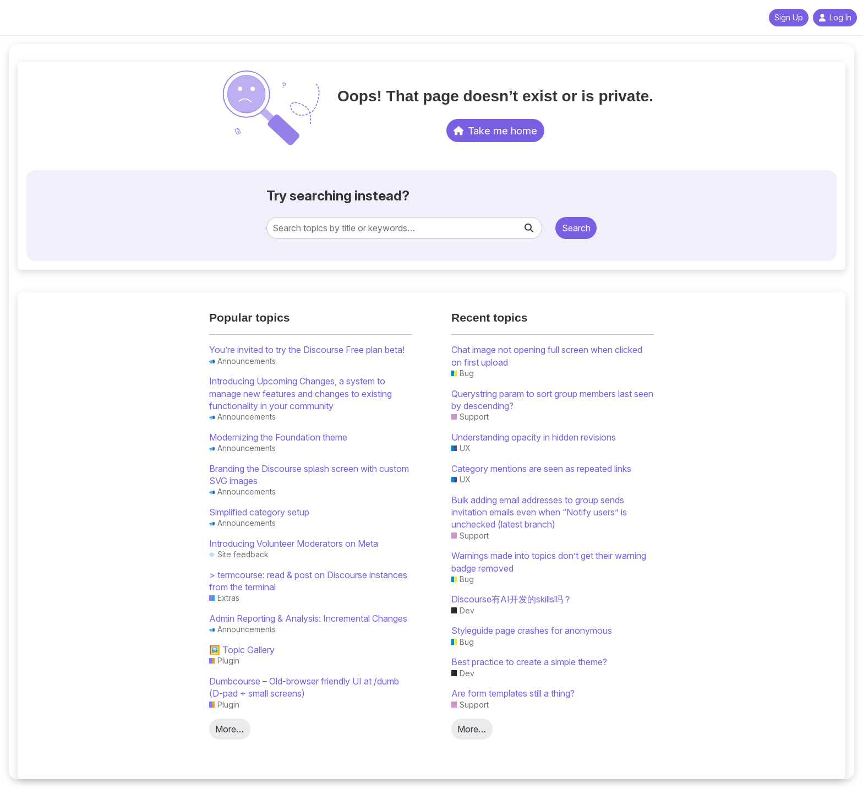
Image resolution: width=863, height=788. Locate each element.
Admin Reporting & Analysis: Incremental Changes (308, 618)
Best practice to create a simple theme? (529, 661)
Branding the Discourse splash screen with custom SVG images (309, 474)
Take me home (496, 130)
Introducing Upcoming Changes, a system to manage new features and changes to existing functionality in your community (300, 393)
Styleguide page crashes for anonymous (531, 630)
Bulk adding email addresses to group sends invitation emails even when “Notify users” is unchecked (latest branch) (539, 512)
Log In (834, 17)
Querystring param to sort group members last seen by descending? (552, 399)
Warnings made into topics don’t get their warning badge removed (548, 561)
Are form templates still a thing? (513, 693)
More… (229, 729)
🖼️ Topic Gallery (242, 649)
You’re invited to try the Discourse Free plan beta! (307, 349)
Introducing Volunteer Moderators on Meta (293, 543)
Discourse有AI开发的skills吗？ (511, 599)
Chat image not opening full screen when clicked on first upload (546, 355)
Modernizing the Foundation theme (278, 437)
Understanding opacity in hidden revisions (533, 437)
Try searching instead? (337, 196)
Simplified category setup (259, 512)
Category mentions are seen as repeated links (541, 468)
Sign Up (788, 17)
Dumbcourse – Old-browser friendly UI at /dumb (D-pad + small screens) (304, 687)
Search (576, 227)
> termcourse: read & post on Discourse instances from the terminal (308, 581)
